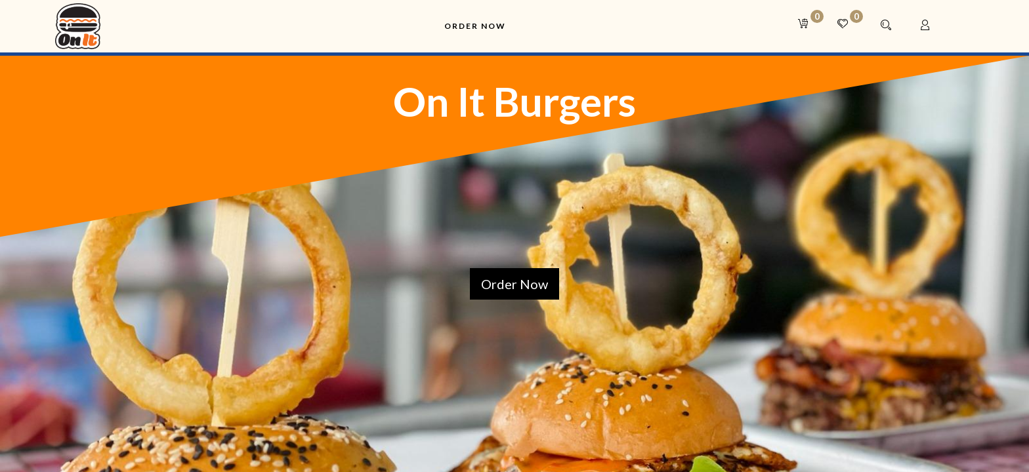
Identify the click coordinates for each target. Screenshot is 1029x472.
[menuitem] (475, 26)
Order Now (514, 284)
